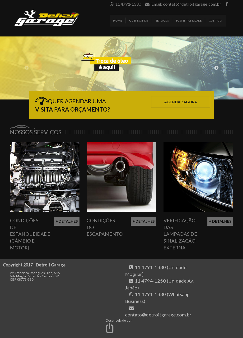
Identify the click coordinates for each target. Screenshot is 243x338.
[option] (121, 67)
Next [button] (216, 68)
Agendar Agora (180, 101)
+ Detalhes (67, 221)
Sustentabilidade (189, 20)
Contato (215, 20)
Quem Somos (139, 20)
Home (117, 20)
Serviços (162, 20)
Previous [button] (26, 68)
